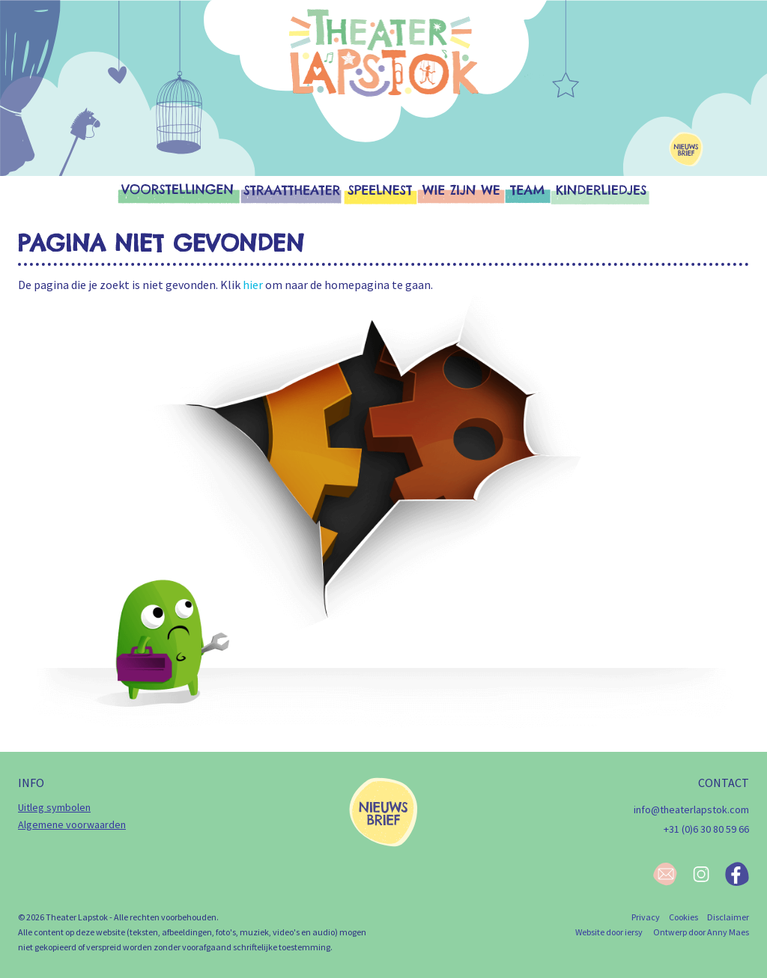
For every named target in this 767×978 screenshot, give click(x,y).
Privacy (645, 917)
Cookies (683, 917)
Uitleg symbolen (54, 807)
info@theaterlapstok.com (691, 809)
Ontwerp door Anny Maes (701, 932)
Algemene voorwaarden (72, 824)
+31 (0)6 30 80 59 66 (706, 829)
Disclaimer (728, 917)
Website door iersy (609, 932)
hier (253, 284)
